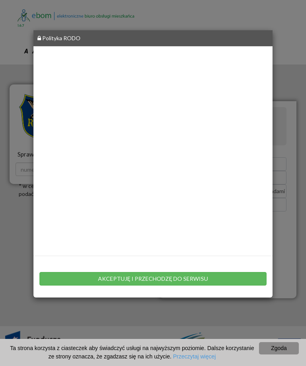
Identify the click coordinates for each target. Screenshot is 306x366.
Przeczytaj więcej (194, 356)
